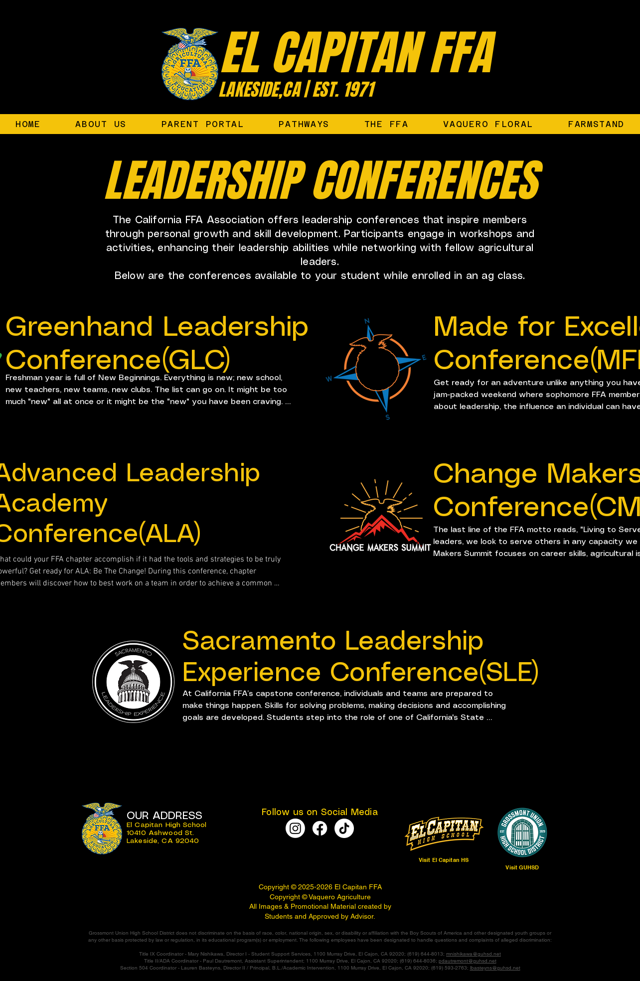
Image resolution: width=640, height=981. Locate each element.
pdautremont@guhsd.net (467, 961)
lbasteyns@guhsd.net (495, 968)
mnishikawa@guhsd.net (473, 954)
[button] (386, 124)
